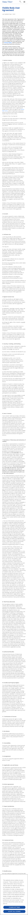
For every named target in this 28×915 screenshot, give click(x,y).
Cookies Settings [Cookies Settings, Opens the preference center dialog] (14, 907)
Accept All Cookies (14, 911)
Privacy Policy (8, 42)
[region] (14, 894)
